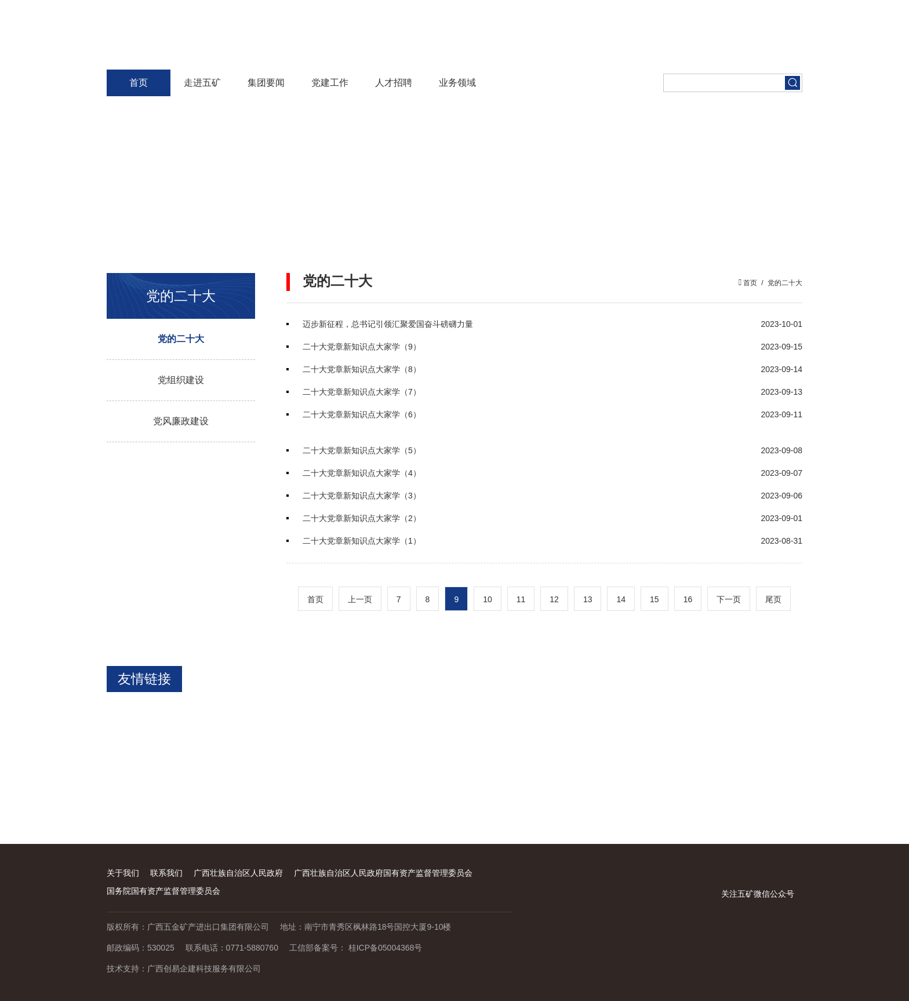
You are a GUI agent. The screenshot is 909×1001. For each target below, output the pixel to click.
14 (621, 599)
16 (688, 599)
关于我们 (123, 873)
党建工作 (329, 83)
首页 (138, 83)
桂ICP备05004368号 (385, 947)
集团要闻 (266, 83)
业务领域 (457, 83)
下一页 (729, 599)
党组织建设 (181, 380)
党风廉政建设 (181, 421)
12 (554, 599)
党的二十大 (181, 339)
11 (521, 599)
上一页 (360, 599)
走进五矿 (202, 83)
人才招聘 (393, 83)
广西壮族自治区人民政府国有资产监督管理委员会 (383, 873)
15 (654, 599)
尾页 (773, 599)
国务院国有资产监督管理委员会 (163, 891)
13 (587, 599)
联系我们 (166, 873)
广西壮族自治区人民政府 (238, 873)
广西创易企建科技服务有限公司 (204, 968)
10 (487, 599)
